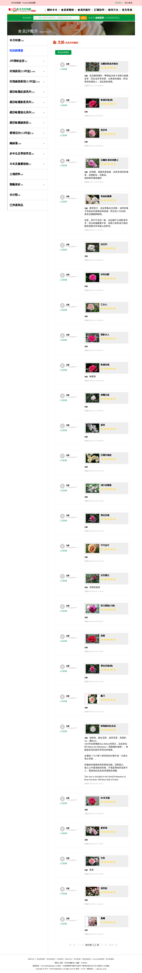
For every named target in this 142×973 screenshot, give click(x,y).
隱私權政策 (86, 959)
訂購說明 (99, 10)
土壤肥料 (16, 174)
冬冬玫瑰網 (16, 3)
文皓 (67, 64)
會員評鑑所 (84, 10)
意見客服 (127, 10)
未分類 (15, 194)
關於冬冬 (52, 10)
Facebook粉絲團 (28, 3)
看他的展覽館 (63, 52)
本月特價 (17, 40)
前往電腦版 (110, 959)
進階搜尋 (99, 18)
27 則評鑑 (63, 69)
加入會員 (128, 3)
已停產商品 (16, 205)
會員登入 (119, 3)
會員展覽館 (67, 10)
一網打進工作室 (100, 969)
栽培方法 (113, 10)
